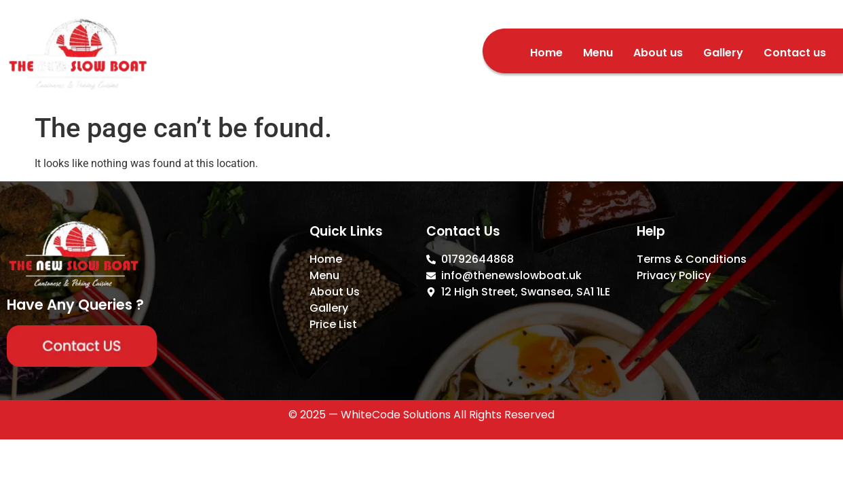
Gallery (723, 52)
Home (546, 52)
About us (658, 52)
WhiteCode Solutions (396, 414)
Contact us (795, 52)
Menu (598, 52)
